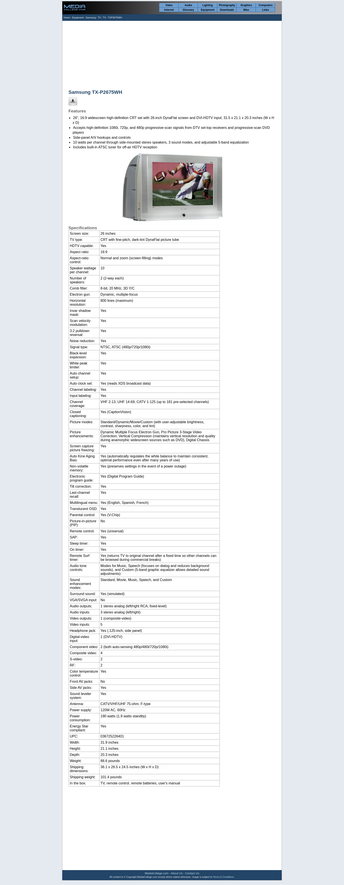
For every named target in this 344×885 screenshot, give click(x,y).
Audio (188, 5)
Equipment (208, 9)
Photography (227, 5)
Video (168, 5)
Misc (246, 9)
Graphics (246, 5)
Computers (265, 5)
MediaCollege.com (156, 873)
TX (104, 17)
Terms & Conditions (223, 877)
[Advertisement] (172, 53)
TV (99, 17)
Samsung (91, 17)
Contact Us (192, 873)
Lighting (207, 5)
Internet (169, 9)
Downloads (227, 9)
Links (265, 9)
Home (67, 17)
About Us (177, 873)
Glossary (188, 9)
